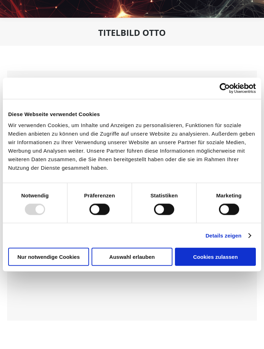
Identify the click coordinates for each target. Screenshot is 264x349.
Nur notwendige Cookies (48, 257)
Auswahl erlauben (132, 257)
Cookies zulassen (215, 257)
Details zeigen (223, 235)
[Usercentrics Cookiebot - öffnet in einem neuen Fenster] (225, 88)
